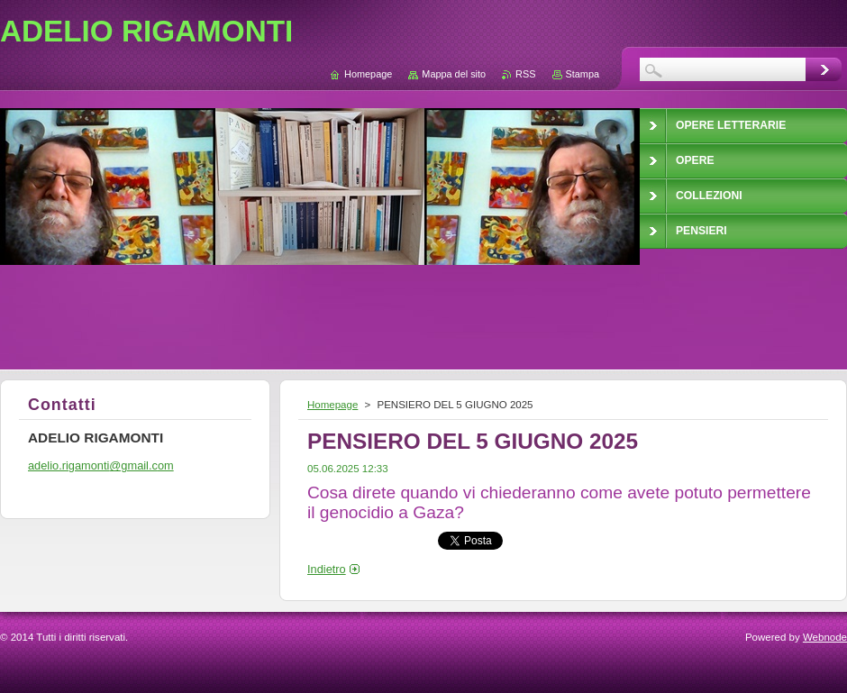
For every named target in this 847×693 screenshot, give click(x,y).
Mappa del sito (454, 73)
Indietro (326, 569)
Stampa (582, 73)
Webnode (825, 637)
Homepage (332, 404)
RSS (525, 73)
